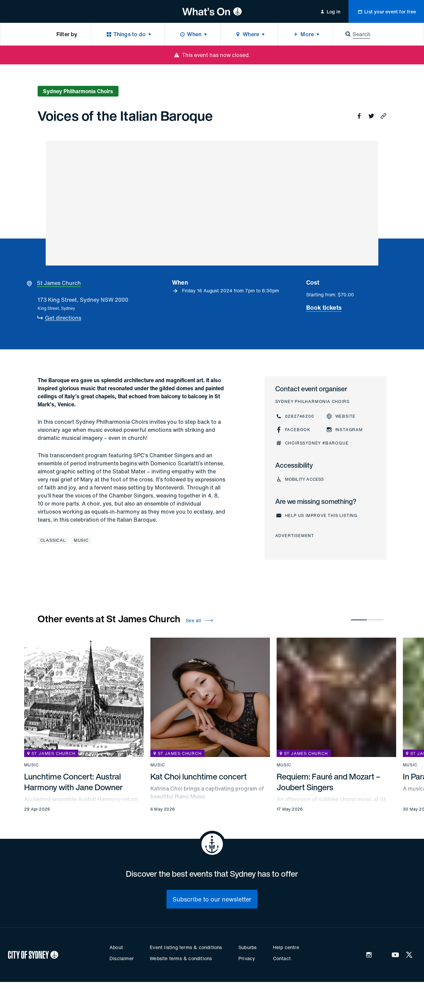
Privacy (246, 958)
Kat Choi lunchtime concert (198, 776)
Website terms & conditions (181, 958)
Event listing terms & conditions (186, 947)
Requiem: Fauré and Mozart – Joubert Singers (328, 781)
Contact (282, 958)
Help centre (286, 947)
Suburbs (247, 947)
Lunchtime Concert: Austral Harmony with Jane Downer (73, 781)
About (116, 947)
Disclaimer (121, 958)
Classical (53, 540)
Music (81, 540)
